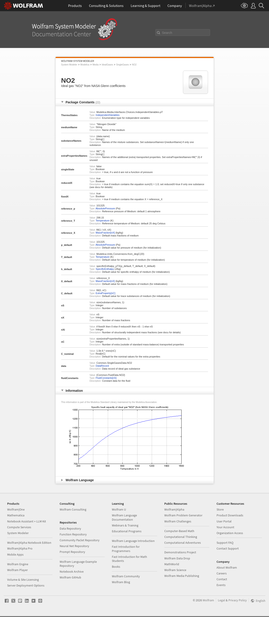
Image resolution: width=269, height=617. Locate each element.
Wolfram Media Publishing (181, 576)
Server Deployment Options (25, 585)
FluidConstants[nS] (106, 378)
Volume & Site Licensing (23, 580)
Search (167, 33)
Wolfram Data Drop (177, 558)
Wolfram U (119, 509)
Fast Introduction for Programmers (126, 549)
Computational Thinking (180, 537)
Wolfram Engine (17, 564)
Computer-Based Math (179, 531)
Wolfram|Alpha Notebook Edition (29, 543)
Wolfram (208, 600)
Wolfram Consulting (73, 509)
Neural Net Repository (74, 546)
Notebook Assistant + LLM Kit (26, 521)
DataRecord (102, 365)
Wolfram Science (175, 570)
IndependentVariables (107, 115)
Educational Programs (126, 531)
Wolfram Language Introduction (133, 541)
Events (221, 585)
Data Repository (70, 528)
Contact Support (228, 548)
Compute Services (19, 527)
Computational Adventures (182, 543)
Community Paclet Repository (80, 540)
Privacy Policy (237, 600)
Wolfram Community (126, 576)
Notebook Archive (72, 571)
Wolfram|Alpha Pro (20, 548)
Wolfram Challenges (177, 521)
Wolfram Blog (121, 582)
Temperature (103, 220)
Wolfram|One (16, 509)
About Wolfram (227, 567)
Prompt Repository (72, 552)
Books (116, 567)
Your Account (225, 527)
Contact (222, 579)
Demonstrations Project (180, 552)
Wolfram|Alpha (174, 509)
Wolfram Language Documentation (124, 517)
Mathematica (15, 515)
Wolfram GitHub (70, 577)
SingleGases (122, 64)
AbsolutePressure (105, 208)
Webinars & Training (125, 525)
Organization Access (230, 533)
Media (95, 64)
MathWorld (171, 564)
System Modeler (69, 64)
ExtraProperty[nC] (105, 293)
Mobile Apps (15, 554)
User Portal (224, 521)
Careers (222, 573)
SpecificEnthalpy (105, 269)
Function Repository (73, 534)
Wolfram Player (17, 570)
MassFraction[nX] (105, 232)
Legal (221, 600)
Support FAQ (225, 543)
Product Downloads (230, 515)
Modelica (84, 64)
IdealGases (107, 64)
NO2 (134, 64)
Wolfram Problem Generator (183, 515)
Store (220, 509)
